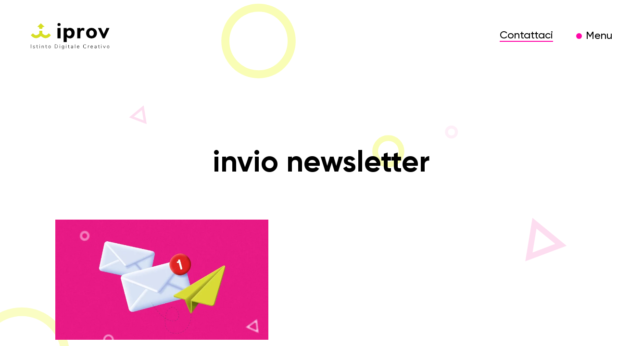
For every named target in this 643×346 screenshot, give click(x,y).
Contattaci (526, 35)
